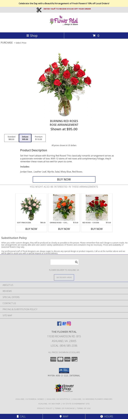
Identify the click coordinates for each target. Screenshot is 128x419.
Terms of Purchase (65, 408)
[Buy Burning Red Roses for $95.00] (64, 179)
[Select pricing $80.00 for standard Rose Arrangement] (11, 138)
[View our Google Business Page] (64, 324)
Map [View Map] (64, 416)
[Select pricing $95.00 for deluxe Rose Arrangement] (25, 138)
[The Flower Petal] (64, 28)
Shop (31, 35)
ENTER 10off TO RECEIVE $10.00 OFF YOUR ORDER (67, 8)
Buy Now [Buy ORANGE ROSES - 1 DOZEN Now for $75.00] (64, 229)
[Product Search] (64, 262)
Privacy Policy (45, 408)
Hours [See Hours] (106, 416)
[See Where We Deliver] (64, 277)
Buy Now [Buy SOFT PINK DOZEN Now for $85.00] (31, 229)
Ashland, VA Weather (49, 403)
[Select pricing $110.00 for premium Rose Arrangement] (39, 138)
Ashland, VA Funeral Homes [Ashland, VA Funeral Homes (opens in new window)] (30, 399)
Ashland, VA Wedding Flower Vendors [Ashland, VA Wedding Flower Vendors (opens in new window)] (92, 399)
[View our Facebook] (59, 324)
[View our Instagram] (69, 324)
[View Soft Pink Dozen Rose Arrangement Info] (31, 207)
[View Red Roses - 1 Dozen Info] (97, 207)
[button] (64, 370)
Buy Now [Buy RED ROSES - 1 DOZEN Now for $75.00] (97, 229)
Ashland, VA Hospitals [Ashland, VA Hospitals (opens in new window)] (58, 399)
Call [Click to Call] (21, 416)
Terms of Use (84, 408)
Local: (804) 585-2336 (64, 345)
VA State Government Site (76, 403)
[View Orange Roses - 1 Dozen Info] (64, 207)
